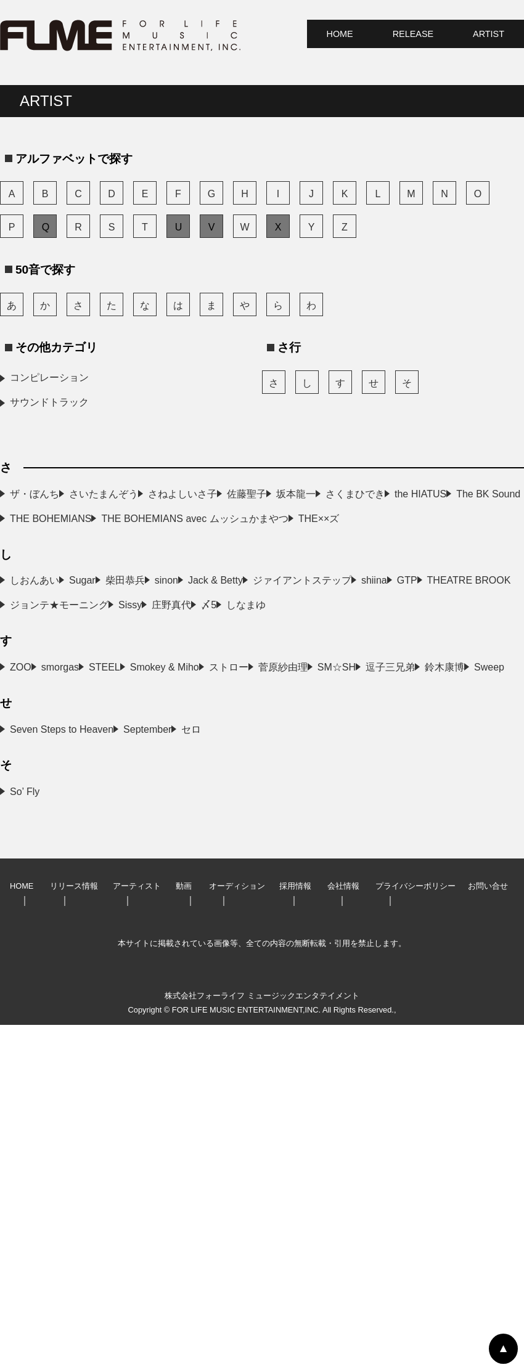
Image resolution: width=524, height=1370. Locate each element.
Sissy (21, 802)
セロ (20, 1074)
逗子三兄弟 (239, 963)
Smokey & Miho (249, 913)
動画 (184, 1231)
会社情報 (343, 1231)
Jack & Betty (37, 728)
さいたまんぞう (249, 494)
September (239, 1050)
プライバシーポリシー (415, 1231)
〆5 (17, 827)
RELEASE (413, 34)
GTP (225, 753)
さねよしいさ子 (44, 518)
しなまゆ (235, 827)
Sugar (228, 679)
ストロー (29, 938)
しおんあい (34, 679)
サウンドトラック (49, 402)
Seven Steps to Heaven (61, 1050)
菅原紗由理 (239, 938)
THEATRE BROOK (52, 777)
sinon (227, 703)
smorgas (234, 889)
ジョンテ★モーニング (264, 777)
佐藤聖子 (235, 518)
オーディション (237, 1231)
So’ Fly (24, 1136)
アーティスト (137, 1231)
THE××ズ (30, 617)
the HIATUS (36, 568)
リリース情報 (74, 1231)
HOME (340, 34)
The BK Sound (247, 568)
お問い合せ (488, 1231)
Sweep (230, 987)
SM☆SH (29, 963)
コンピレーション (49, 377)
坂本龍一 (29, 543)
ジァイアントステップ (264, 728)
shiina (23, 753)
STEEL (25, 913)
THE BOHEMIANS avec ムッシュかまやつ (308, 592)
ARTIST (488, 34)
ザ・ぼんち (34, 494)
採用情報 (295, 1231)
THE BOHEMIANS (50, 592)
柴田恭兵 (29, 703)
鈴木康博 (29, 987)
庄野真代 (235, 802)
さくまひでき (244, 543)
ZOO (20, 889)
